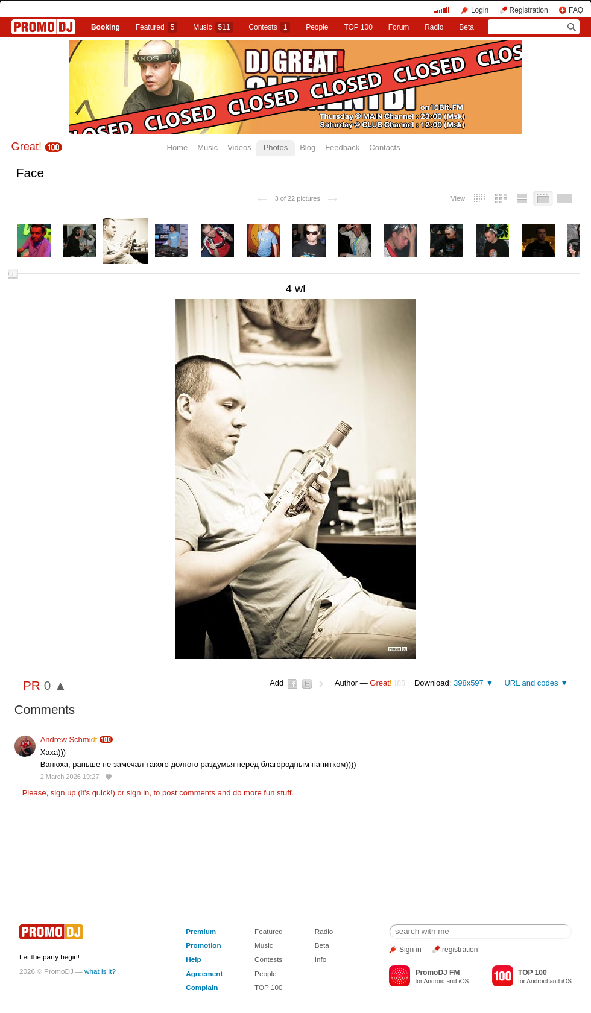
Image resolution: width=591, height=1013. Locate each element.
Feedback (342, 147)
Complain (202, 987)
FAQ (576, 10)
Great (26, 146)
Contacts (384, 147)
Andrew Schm (69, 739)
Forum (398, 27)
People (317, 27)
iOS (463, 981)
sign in (138, 792)
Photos (276, 147)
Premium (201, 931)
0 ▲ (55, 685)
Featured (157, 27)
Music (213, 27)
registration (460, 949)
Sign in (410, 949)
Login (479, 10)
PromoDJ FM (437, 972)
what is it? (100, 971)
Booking (105, 27)
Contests (268, 959)
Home (177, 147)
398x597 (469, 682)
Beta (466, 27)
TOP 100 (358, 27)
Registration (529, 10)
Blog (307, 147)
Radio (434, 27)
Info (321, 959)
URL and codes (531, 682)
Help (193, 959)
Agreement (204, 973)
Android (434, 981)
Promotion (203, 945)
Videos (239, 147)
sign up (63, 792)
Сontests (269, 27)
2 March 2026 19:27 (70, 776)
